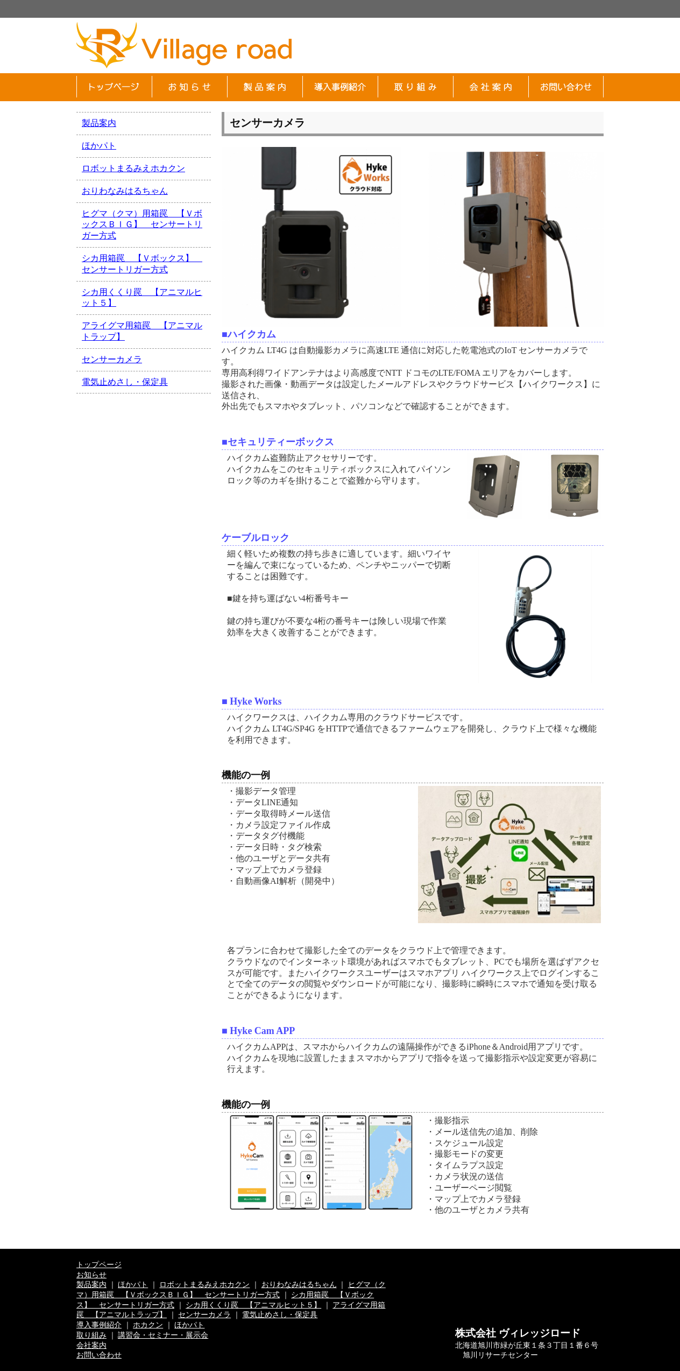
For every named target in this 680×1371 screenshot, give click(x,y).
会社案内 (91, 1345)
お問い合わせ (99, 1355)
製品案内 (99, 123)
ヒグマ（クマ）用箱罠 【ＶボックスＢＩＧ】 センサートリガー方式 (142, 225)
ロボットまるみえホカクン (133, 168)
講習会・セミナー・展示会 (163, 1335)
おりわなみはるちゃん (125, 190)
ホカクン (148, 1324)
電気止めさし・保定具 (125, 381)
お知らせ (91, 1274)
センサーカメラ (112, 359)
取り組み (91, 1335)
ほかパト (99, 145)
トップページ (99, 1264)
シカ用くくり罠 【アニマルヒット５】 (253, 1304)
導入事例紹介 (99, 1324)
